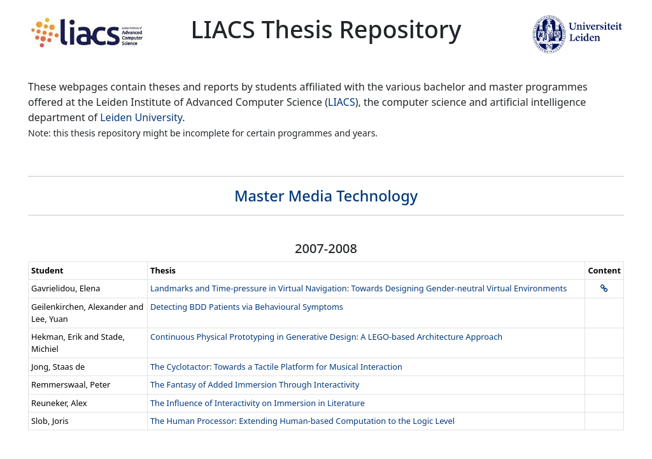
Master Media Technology (326, 196)
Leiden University (141, 117)
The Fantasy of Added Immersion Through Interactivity (254, 384)
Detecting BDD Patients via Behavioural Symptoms (246, 306)
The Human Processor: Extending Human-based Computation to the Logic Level (302, 420)
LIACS (341, 102)
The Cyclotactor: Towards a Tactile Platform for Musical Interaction (276, 366)
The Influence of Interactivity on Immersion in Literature (257, 403)
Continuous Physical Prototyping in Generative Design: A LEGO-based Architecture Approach (326, 336)
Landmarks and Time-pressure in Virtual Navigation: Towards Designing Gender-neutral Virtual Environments (358, 288)
